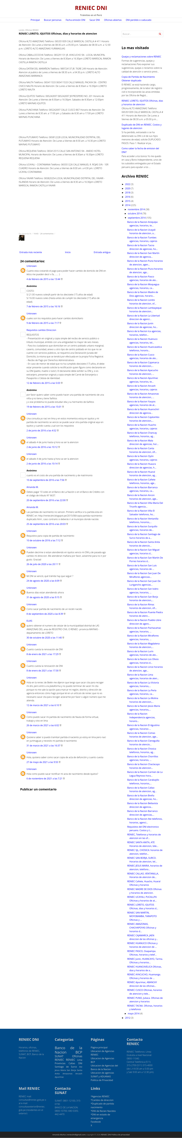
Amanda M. (33, 487)
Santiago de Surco (66, 1066)
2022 (128, 184)
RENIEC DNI (91, 8)
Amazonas (68, 1073)
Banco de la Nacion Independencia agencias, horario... (141, 717)
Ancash (78, 1073)
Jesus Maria (60, 1070)
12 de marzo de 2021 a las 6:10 (43, 705)
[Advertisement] (33, 125)
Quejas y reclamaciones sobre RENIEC (141, 56)
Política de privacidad (120, 1134)
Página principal (99, 1047)
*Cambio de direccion (102, 1100)
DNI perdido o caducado (138, 20)
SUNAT (59, 1056)
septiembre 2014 (137, 217)
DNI (80, 1063)
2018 (128, 192)
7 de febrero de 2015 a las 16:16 (43, 306)
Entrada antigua (102, 252)
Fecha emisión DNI (75, 20)
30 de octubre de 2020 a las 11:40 (44, 637)
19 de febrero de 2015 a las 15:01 (44, 406)
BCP (78, 1052)
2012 (128, 1017)
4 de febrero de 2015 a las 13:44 (43, 279)
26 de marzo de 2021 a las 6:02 (43, 725)
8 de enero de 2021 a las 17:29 (43, 654)
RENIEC (70, 1060)
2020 (128, 188)
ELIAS (29, 620)
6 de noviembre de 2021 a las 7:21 (44, 778)
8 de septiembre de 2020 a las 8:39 (45, 613)
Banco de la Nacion (68, 1050)
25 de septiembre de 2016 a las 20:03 (46, 524)
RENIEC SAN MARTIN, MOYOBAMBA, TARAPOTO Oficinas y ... (142, 916)
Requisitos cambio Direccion (41, 330)
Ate (80, 1066)
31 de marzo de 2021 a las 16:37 (43, 745)
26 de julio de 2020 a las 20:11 (42, 564)
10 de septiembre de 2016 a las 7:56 (45, 480)
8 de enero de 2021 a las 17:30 (43, 670)
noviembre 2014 (136, 209)
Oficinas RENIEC (32, 30)
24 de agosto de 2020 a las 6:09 (43, 580)
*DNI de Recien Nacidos (103, 1111)
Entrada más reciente (30, 252)
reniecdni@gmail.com (76, 1134)
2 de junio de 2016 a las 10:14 (42, 463)
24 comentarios (47, 233)
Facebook (96, 1121)
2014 (128, 205)
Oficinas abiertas (113, 20)
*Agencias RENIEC (100, 1096)
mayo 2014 (134, 1013)
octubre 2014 (135, 213)
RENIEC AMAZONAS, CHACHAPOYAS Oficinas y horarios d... (141, 927)
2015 (128, 201)
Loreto (21, 30)
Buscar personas (53, 20)
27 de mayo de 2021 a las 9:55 (42, 762)
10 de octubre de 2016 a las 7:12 (44, 540)
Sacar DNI (94, 20)
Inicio (68, 252)
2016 (128, 196)
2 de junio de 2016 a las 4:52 (41, 430)
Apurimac (59, 1077)
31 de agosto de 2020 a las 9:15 (43, 597)
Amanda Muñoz (59, 1134)
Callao (72, 1063)
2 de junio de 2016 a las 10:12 (42, 447)
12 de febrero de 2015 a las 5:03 (43, 383)
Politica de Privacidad (102, 1080)
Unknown (32, 266)
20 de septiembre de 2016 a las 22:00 (46, 500)
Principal (35, 20)
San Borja (71, 1070)
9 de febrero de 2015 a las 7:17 (43, 323)
